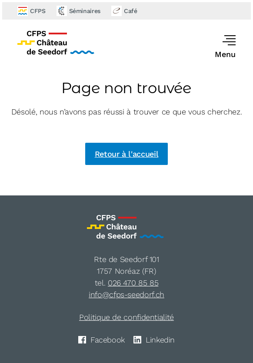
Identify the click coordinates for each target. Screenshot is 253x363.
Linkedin (154, 340)
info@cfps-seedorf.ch (126, 294)
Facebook (101, 340)
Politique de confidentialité (126, 317)
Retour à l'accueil (127, 153)
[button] (216, 47)
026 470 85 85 (133, 282)
